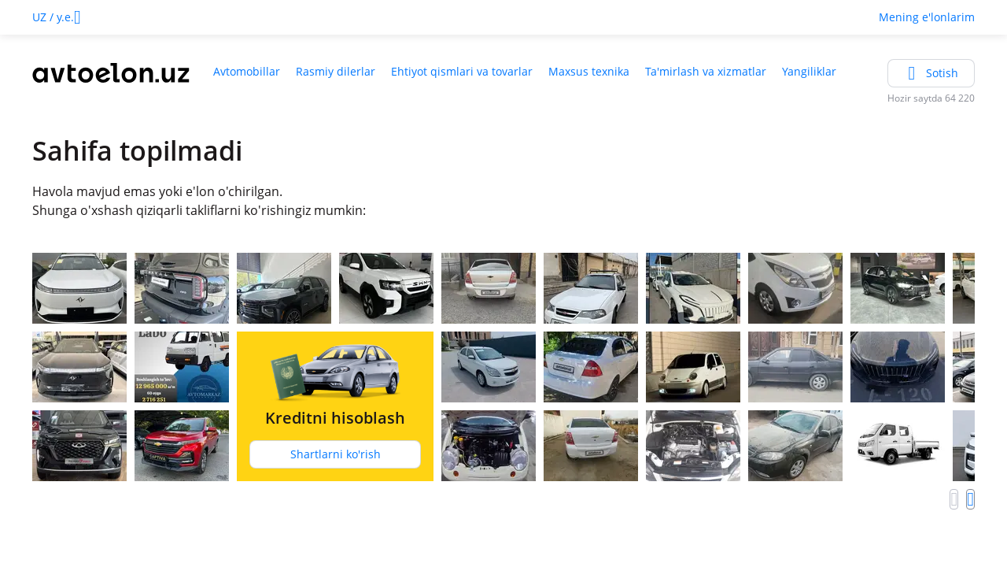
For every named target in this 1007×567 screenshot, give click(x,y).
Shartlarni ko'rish (335, 454)
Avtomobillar (246, 71)
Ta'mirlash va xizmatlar (705, 71)
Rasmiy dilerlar (335, 71)
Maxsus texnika (588, 71)
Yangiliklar (809, 71)
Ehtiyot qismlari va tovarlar (462, 71)
